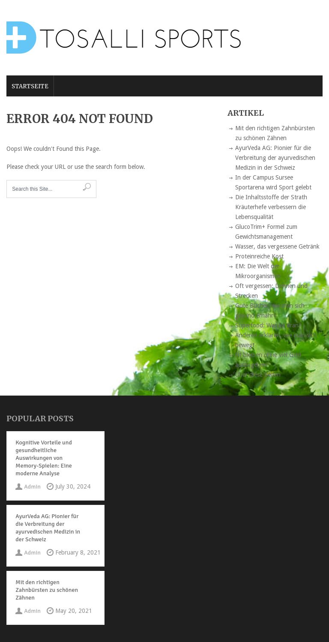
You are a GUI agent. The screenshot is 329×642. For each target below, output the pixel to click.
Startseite (30, 86)
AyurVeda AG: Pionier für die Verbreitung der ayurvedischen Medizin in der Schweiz (275, 157)
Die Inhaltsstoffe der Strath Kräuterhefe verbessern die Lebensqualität (271, 207)
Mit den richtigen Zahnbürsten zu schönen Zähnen (46, 590)
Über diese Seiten (258, 374)
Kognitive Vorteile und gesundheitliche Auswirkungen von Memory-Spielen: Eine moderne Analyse (43, 458)
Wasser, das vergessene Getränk (277, 246)
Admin (32, 486)
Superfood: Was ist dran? (268, 325)
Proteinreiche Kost (259, 256)
